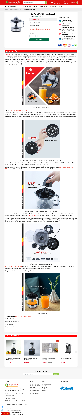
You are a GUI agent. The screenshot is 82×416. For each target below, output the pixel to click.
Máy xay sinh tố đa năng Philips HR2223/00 (48, 359)
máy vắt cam (40, 57)
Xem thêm (41, 330)
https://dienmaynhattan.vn (16, 412)
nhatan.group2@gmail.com (15, 410)
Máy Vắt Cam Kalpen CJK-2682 (67, 358)
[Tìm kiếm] (46, 2)
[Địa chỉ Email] (41, 374)
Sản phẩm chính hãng (30, 6)
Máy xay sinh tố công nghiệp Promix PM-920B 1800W (31, 359)
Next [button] (76, 351)
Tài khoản (66, 1)
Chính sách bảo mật (34, 384)
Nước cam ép (8, 54)
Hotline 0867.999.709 (46, 384)
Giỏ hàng (44, 390)
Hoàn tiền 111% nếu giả (56, 6)
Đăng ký (43, 388)
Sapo (28, 414)
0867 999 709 (57, 3)
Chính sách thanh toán (34, 388)
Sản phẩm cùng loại (12, 336)
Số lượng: (31, 33)
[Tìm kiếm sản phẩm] (35, 2)
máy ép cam (30, 63)
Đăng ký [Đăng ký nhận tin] (56, 374)
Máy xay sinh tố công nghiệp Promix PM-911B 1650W (13, 359)
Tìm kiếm (44, 385)
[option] (13, 352)
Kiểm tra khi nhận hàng (43, 6)
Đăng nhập (66, 3)
